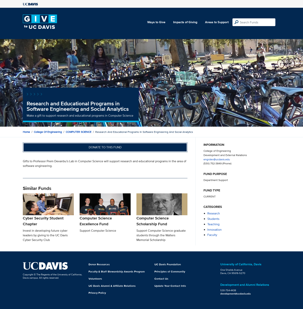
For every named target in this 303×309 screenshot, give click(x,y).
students (213, 219)
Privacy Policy (97, 293)
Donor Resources (99, 264)
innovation (214, 229)
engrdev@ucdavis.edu (216, 159)
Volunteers (95, 279)
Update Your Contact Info (170, 286)
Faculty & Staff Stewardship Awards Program (117, 271)
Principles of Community (169, 271)
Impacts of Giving (185, 22)
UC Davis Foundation (167, 264)
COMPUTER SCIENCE (78, 132)
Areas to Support (217, 22)
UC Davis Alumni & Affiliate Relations (112, 286)
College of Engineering (48, 132)
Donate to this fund (105, 147)
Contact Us (161, 279)
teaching (213, 224)
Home (26, 132)
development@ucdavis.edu (235, 293)
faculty (212, 235)
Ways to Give (156, 22)
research (213, 213)
